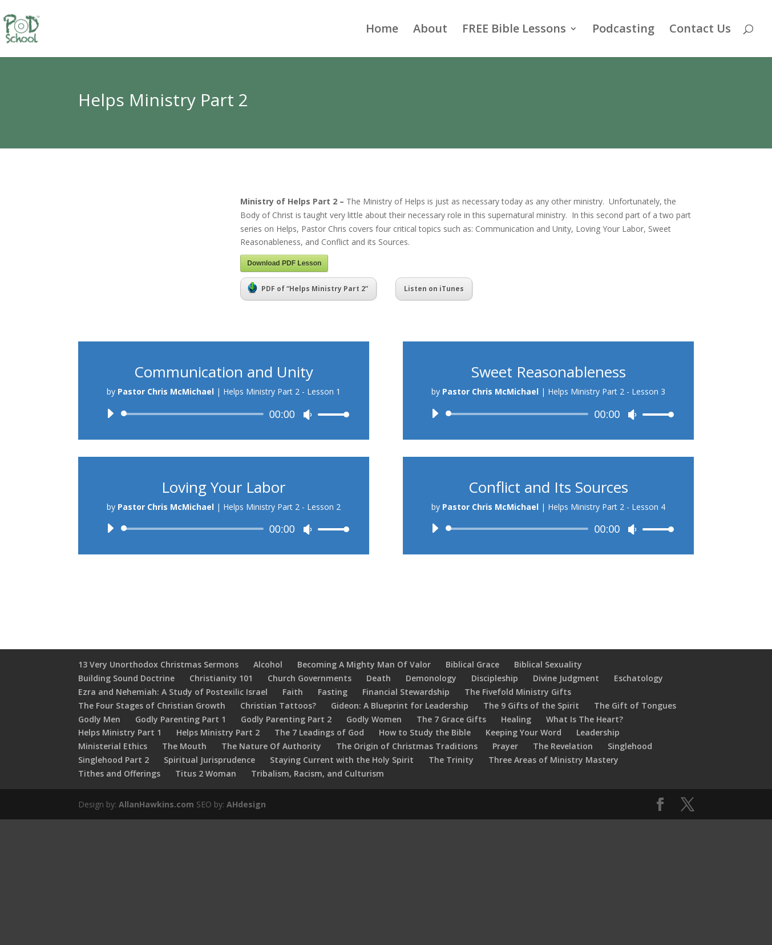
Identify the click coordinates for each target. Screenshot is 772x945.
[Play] (110, 413)
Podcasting (623, 30)
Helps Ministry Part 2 (218, 732)
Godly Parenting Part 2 (286, 719)
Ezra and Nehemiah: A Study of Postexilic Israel (173, 691)
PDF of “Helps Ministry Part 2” (308, 287)
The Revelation (563, 746)
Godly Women (374, 719)
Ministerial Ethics (112, 746)
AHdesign (246, 804)
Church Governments (309, 678)
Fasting (332, 691)
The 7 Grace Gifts (451, 719)
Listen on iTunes (434, 288)
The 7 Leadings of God (319, 732)
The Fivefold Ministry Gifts (517, 691)
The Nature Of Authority (271, 746)
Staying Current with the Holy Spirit (342, 759)
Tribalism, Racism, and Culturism (317, 773)
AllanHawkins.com (156, 804)
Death (378, 678)
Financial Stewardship (406, 691)
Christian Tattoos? (278, 705)
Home (382, 30)
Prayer (505, 746)
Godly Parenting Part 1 (180, 719)
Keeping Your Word (523, 732)
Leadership (598, 732)
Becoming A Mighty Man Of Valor (364, 664)
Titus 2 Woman (205, 773)
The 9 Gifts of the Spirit (531, 705)
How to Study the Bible (425, 732)
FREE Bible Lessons (514, 30)
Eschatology (638, 678)
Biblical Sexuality (548, 664)
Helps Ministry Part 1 (119, 732)
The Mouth (184, 746)
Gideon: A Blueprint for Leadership (399, 705)
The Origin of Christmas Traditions (407, 746)
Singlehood (630, 746)
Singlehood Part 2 (113, 759)
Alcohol (267, 664)
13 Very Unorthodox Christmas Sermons (158, 664)
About (430, 30)
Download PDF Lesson (284, 263)
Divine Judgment (566, 678)
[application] (223, 414)
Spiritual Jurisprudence (209, 759)
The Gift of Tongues (635, 705)
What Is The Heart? (584, 719)
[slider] (194, 414)
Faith (292, 691)
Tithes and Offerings (119, 773)
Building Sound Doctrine (126, 678)
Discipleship (494, 678)
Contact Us (700, 30)
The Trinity (451, 759)
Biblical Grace (472, 664)
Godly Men (99, 719)
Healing (516, 719)
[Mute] (307, 414)
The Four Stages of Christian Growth (151, 705)
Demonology (431, 678)
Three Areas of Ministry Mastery (553, 759)
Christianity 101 (221, 678)
